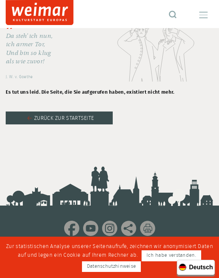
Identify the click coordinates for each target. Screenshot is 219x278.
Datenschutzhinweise (111, 266)
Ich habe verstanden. (171, 255)
